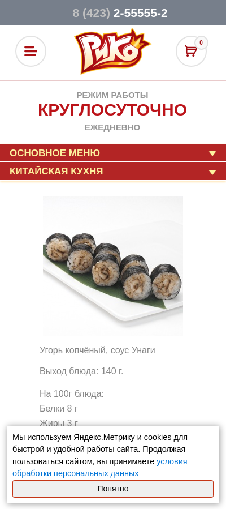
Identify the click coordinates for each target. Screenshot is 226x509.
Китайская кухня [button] (56, 171)
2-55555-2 (119, 12)
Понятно (112, 488)
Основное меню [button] (55, 153)
